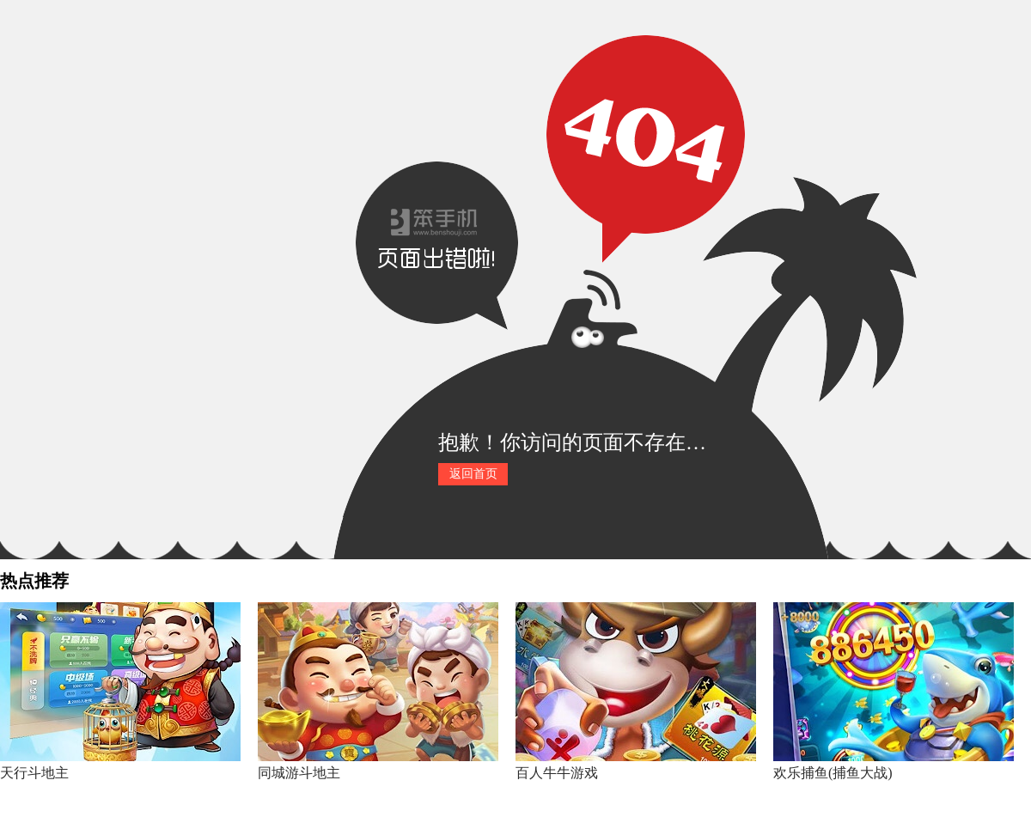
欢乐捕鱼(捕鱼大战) (833, 772)
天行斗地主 (34, 772)
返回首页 (473, 473)
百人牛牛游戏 (557, 772)
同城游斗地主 (299, 772)
